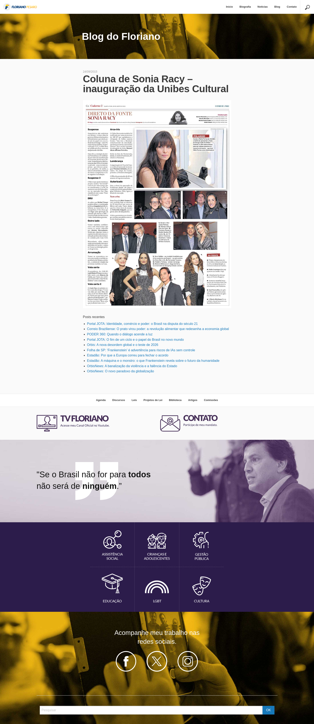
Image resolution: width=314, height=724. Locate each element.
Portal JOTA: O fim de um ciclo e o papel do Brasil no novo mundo (135, 339)
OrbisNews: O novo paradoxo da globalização (120, 371)
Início (229, 6)
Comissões (211, 400)
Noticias (262, 6)
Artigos (192, 400)
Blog (277, 6)
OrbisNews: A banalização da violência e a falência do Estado (132, 366)
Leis (134, 400)
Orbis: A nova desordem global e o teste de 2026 (122, 345)
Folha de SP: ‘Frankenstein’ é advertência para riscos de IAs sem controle (141, 350)
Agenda (101, 400)
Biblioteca (175, 400)
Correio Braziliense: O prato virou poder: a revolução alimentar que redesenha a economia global (158, 329)
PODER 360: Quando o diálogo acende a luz (120, 334)
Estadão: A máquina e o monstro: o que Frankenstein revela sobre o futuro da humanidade (153, 360)
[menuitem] (229, 7)
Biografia (245, 6)
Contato (292, 6)
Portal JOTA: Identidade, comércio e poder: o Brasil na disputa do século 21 (142, 323)
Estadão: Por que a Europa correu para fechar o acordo (127, 355)
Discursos (118, 400)
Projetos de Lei (153, 400)
